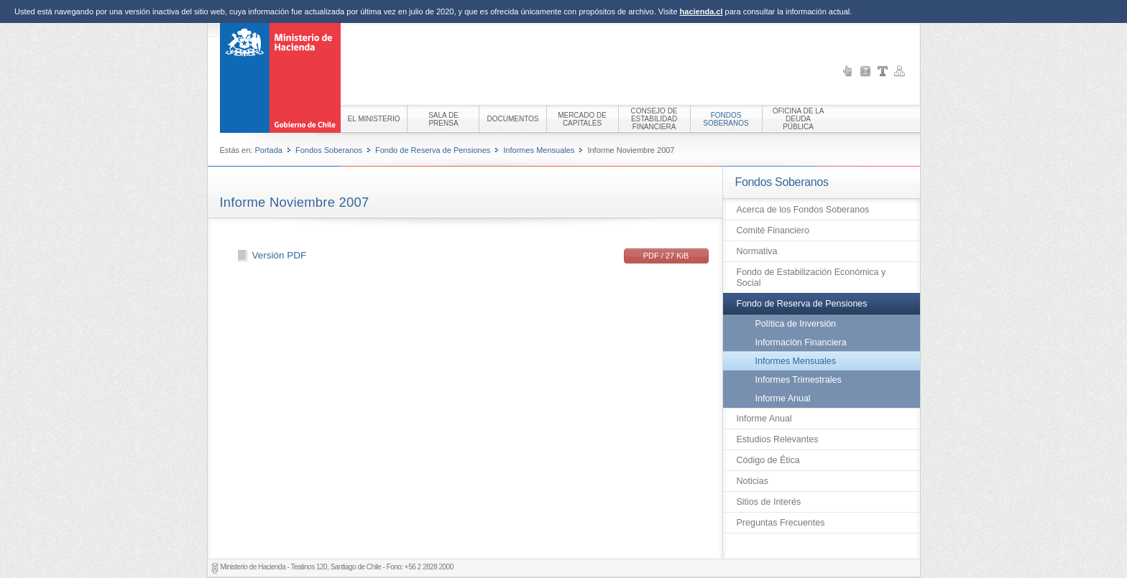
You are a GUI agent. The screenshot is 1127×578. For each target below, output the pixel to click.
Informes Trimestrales (798, 380)
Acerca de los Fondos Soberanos (803, 210)
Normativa (757, 251)
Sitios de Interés (769, 502)
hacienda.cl (701, 11)
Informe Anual (783, 398)
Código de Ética (768, 460)
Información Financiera (801, 342)
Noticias (752, 481)
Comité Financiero (773, 230)
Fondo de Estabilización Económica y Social (811, 277)
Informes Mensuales (538, 150)
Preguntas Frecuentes (781, 523)
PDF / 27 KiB (666, 255)
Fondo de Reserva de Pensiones (432, 150)
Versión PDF (279, 255)
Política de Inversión (796, 324)
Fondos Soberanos (328, 150)
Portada (268, 150)
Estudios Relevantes (778, 439)
